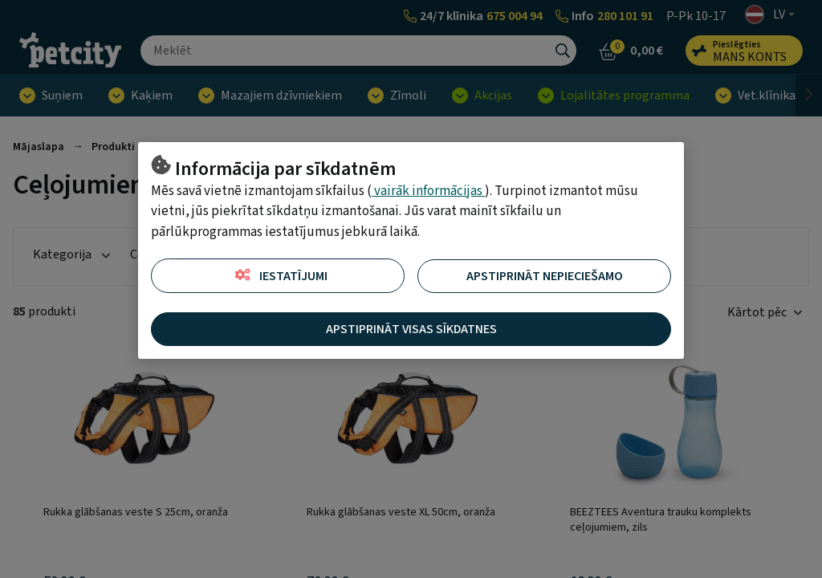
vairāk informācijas (428, 191)
